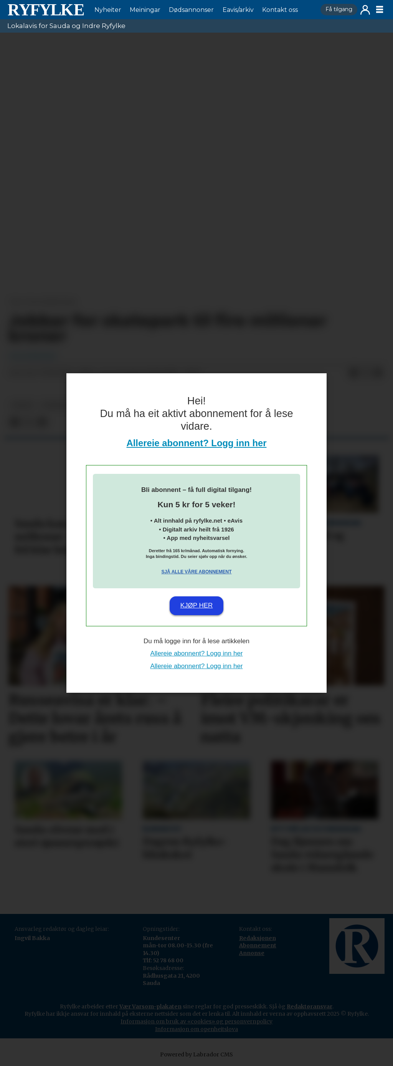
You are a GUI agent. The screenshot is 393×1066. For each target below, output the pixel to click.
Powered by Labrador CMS (196, 1054)
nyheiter (58, 405)
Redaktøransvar (309, 1006)
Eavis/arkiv (238, 9)
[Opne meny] (379, 9)
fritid (22, 405)
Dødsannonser (191, 9)
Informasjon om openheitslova (196, 1029)
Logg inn (365, 10)
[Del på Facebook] (353, 373)
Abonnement (257, 945)
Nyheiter (107, 9)
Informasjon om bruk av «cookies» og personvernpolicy (196, 1021)
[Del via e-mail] (378, 373)
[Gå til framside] (45, 9)
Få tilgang (338, 9)
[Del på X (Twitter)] (366, 373)
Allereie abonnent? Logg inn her (197, 443)
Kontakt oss (280, 9)
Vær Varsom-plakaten (150, 1006)
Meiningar (145, 9)
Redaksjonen (257, 938)
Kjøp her (196, 605)
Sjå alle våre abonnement (196, 571)
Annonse (251, 953)
